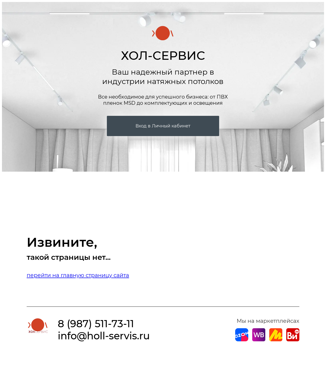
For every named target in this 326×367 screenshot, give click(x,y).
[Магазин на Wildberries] (258, 339)
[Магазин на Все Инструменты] (292, 339)
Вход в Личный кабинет (163, 126)
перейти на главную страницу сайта (78, 275)
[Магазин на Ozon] (241, 339)
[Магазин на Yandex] (275, 339)
